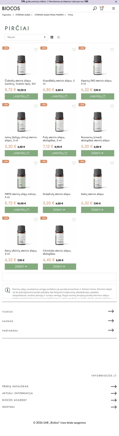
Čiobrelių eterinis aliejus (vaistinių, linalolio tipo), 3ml (19, 84)
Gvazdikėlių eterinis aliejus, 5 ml (59, 82)
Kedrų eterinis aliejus (93, 200)
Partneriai (10, 338)
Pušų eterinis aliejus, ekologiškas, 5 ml (55, 144)
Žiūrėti (97, 159)
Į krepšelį (20, 101)
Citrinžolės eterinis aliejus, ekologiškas (58, 259)
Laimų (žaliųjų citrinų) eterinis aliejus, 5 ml (17, 144)
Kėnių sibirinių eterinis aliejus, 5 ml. (18, 259)
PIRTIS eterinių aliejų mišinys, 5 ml (17, 201)
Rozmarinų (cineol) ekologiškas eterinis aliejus (96, 144)
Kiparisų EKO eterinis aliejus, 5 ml (93, 82)
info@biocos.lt (104, 383)
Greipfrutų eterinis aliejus (57, 200)
